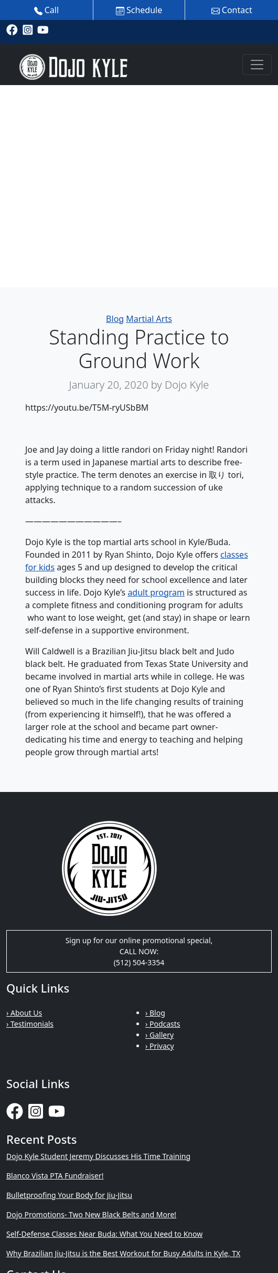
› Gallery (159, 1035)
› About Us (24, 1013)
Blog (115, 319)
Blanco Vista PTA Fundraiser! (54, 1176)
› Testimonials (30, 1024)
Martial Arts (149, 319)
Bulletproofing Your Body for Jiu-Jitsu (69, 1195)
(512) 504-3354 (139, 962)
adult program (156, 592)
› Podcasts (162, 1024)
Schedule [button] (139, 10)
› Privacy (159, 1046)
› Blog (155, 1013)
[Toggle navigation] (257, 64)
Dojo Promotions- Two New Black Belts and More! (91, 1214)
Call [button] (46, 10)
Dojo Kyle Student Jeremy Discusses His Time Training (98, 1156)
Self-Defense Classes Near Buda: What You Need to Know (104, 1234)
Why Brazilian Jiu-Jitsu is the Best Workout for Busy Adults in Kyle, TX (123, 1253)
